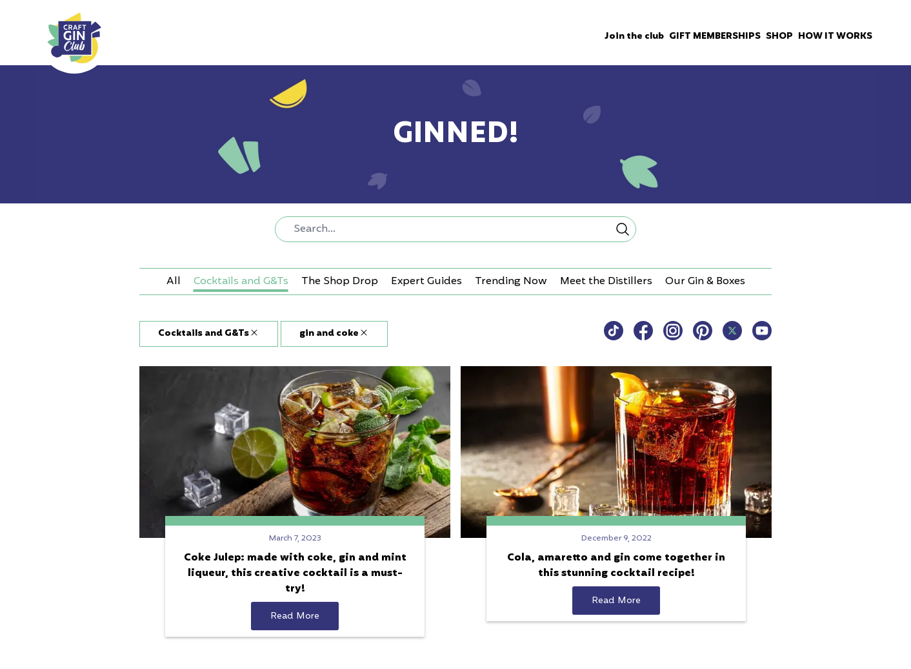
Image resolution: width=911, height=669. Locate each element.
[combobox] (455, 229)
